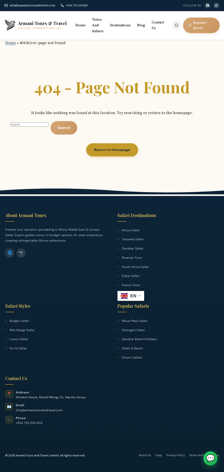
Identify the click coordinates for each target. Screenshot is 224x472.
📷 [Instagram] (21, 252)
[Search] (176, 25)
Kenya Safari (131, 230)
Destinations (120, 25)
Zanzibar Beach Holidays (139, 339)
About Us (145, 455)
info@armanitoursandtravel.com (29, 5)
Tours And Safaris (97, 25)
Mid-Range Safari (22, 330)
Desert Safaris (132, 357)
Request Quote (197, 25)
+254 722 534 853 (74, 5)
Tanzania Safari (133, 239)
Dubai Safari (130, 276)
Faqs (159, 455)
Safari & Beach (132, 348)
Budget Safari (19, 321)
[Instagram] (216, 5)
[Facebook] (207, 5)
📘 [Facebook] (9, 252)
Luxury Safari (19, 339)
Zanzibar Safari (132, 248)
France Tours (131, 285)
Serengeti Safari (133, 330)
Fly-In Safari (18, 348)
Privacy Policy (175, 455)
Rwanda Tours (132, 258)
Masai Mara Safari (134, 321)
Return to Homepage (112, 149)
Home (80, 25)
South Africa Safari (135, 267)
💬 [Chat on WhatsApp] (210, 458)
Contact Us (158, 25)
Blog (141, 25)
